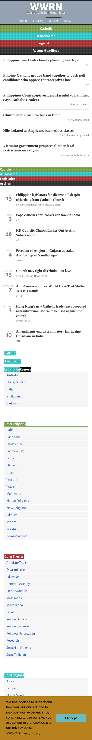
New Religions (16, 508)
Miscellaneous (16, 605)
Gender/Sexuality (18, 584)
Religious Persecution (20, 633)
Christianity (14, 444)
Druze (10, 458)
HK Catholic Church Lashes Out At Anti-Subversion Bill (46, 233)
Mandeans (13, 493)
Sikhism (12, 515)
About (23, 21)
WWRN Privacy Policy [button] (23, 733)
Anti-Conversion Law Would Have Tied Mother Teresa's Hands (51, 288)
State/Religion (16, 654)
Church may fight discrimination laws (43, 271)
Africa (10, 681)
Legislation (46, 43)
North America (16, 695)
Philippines (14, 396)
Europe (11, 688)
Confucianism (15, 451)
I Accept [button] (71, 718)
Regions (53, 21)
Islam (10, 472)
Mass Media (14, 598)
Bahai (10, 430)
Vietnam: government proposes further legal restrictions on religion (38, 148)
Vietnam (12, 403)
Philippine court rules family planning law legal (41, 60)
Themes (68, 21)
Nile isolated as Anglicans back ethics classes (38, 130)
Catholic (46, 29)
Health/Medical (17, 591)
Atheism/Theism (17, 562)
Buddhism (13, 437)
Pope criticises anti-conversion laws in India (48, 215)
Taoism (11, 522)
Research (12, 640)
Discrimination (16, 569)
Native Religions (17, 500)
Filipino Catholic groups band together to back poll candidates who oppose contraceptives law (44, 77)
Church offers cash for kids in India (31, 115)
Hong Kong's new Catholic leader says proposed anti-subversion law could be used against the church (51, 311)
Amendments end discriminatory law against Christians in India (48, 334)
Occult (10, 612)
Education (13, 577)
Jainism (11, 479)
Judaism (11, 486)
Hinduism (13, 465)
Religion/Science (17, 626)
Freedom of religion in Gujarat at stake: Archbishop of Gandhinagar (45, 253)
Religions (38, 21)
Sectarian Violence (19, 647)
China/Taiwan (15, 382)
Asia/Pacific (46, 36)
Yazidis (11, 529)
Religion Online (16, 619)
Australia (12, 375)
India (9, 389)
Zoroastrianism (16, 536)
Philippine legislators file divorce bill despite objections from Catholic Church (48, 197)
